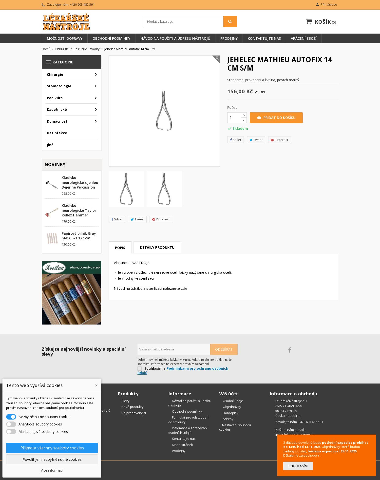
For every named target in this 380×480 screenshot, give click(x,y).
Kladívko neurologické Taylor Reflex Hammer (79, 210)
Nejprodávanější (133, 413)
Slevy (125, 401)
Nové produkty (132, 406)
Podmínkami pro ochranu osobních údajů (182, 370)
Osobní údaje (232, 401)
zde (184, 288)
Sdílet (116, 219)
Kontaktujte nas (183, 438)
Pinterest (161, 219)
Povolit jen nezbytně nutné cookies (52, 459)
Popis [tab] (120, 247)
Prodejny (229, 38)
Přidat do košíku (276, 117)
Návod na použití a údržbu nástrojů (175, 38)
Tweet (137, 219)
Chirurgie (55, 74)
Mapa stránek (182, 444)
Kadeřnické (57, 109)
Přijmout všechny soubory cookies (52, 448)
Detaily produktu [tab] (157, 247)
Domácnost (57, 121)
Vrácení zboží (304, 38)
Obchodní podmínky (111, 38)
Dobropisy (230, 413)
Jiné (50, 144)
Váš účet (228, 394)
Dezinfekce (57, 133)
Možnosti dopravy (64, 38)
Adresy (227, 419)
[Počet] (234, 117)
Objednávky (231, 406)
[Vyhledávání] (190, 21)
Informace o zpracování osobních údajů (188, 430)
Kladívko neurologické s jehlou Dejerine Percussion (80, 182)
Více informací (52, 470)
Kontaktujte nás (264, 38)
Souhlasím (298, 466)
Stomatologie (59, 86)
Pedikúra (55, 98)
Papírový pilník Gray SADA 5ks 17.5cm (79, 236)
